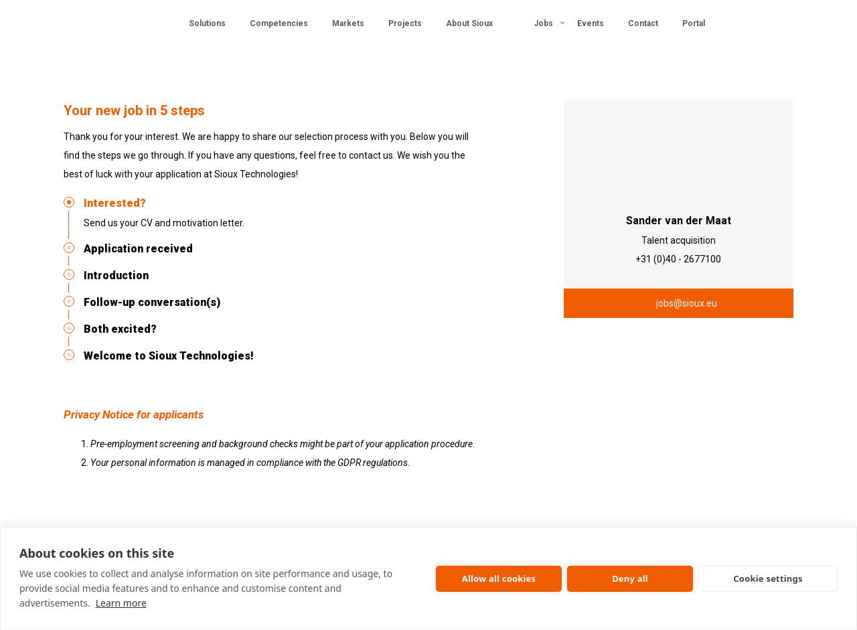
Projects (405, 23)
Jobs (543, 23)
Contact (643, 23)
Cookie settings (767, 578)
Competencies (279, 23)
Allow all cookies (499, 578)
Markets (348, 23)
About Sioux (469, 23)
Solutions (207, 23)
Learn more (121, 603)
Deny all (630, 578)
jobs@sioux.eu (686, 303)
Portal (693, 23)
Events (590, 23)
